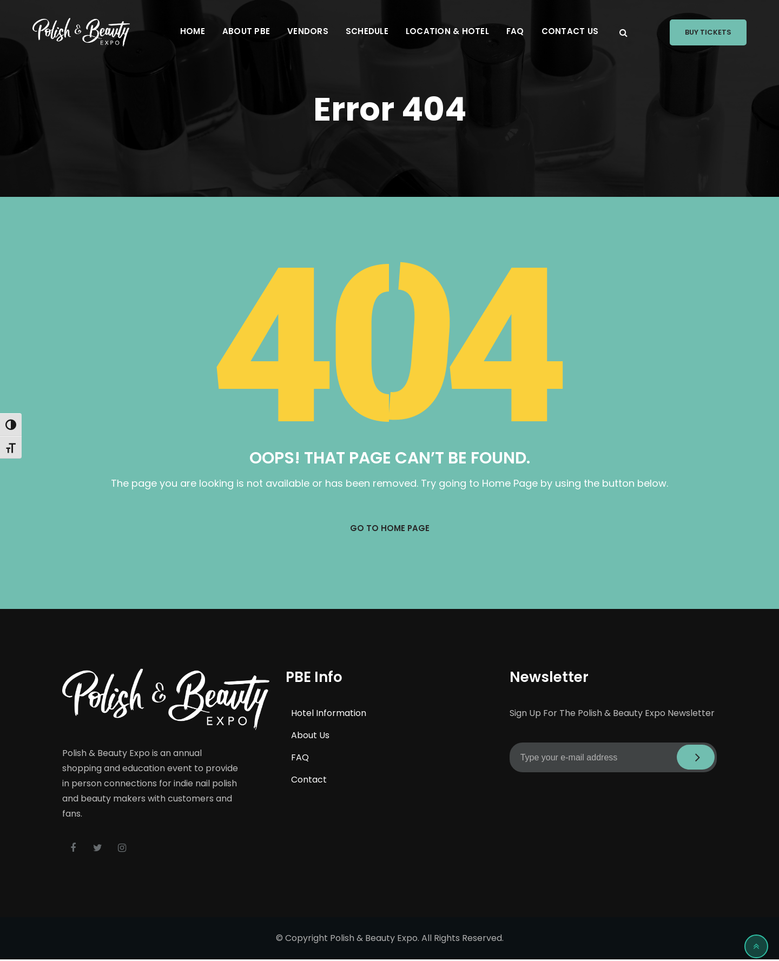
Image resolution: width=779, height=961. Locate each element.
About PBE (246, 31)
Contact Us (570, 31)
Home (192, 31)
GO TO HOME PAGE (389, 528)
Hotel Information (328, 714)
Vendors (307, 31)
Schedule (367, 31)
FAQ (515, 31)
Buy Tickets (708, 32)
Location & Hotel (447, 31)
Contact (309, 780)
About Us (310, 736)
